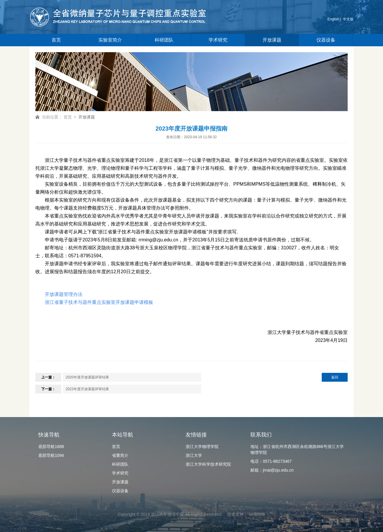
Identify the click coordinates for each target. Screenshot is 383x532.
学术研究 (218, 39)
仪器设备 (325, 39)
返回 (334, 377)
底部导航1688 (51, 446)
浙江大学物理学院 (202, 446)
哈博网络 (257, 514)
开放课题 (272, 39)
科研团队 (164, 39)
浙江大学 (194, 455)
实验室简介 (110, 39)
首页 (56, 39)
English (333, 19)
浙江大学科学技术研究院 (208, 464)
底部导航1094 (51, 455)
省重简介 (120, 455)
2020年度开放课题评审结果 (87, 377)
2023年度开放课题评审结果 (87, 389)
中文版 (348, 19)
